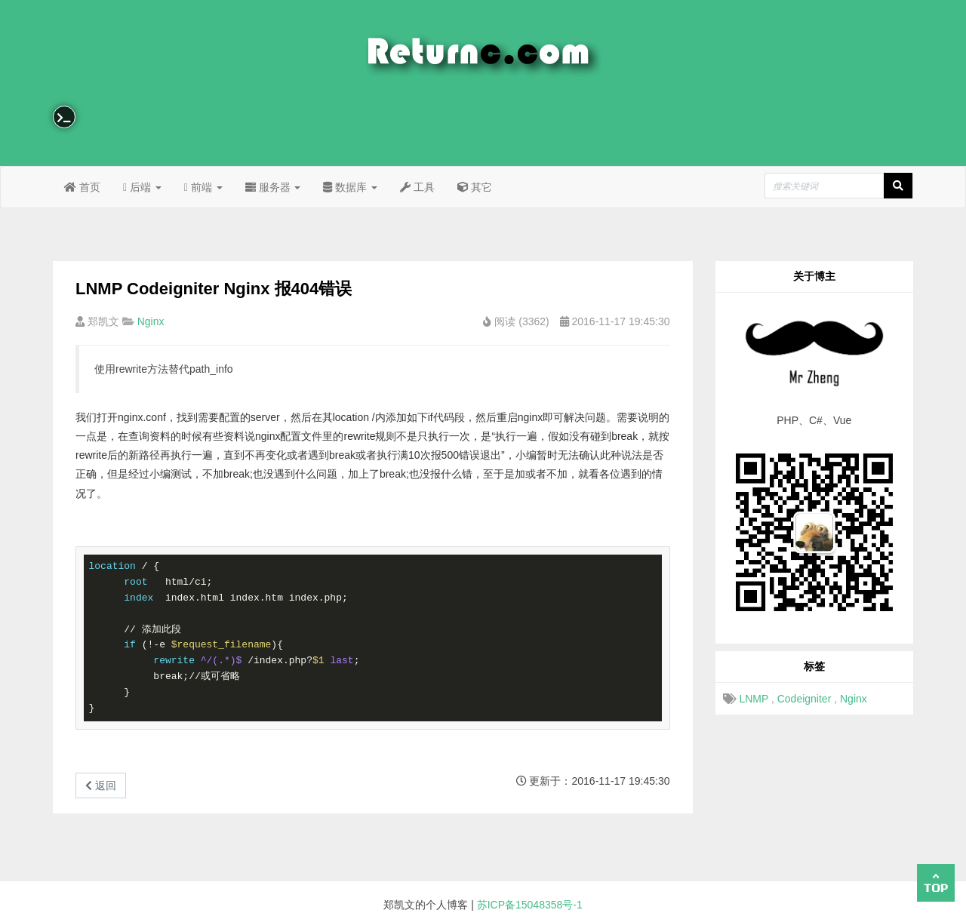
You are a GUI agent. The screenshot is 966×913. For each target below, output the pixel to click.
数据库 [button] (350, 187)
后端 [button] (142, 187)
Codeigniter (804, 699)
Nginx (151, 321)
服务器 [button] (273, 187)
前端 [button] (203, 187)
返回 (100, 785)
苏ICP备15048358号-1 (530, 905)
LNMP (753, 699)
